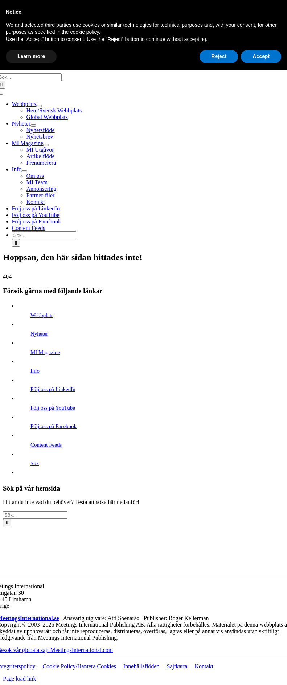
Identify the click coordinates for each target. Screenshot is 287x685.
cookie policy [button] (84, 32)
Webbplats (41, 315)
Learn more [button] (31, 56)
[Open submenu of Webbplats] (39, 106)
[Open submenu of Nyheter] (33, 125)
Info (35, 371)
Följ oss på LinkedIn (52, 389)
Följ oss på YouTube (52, 408)
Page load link (19, 679)
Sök (34, 463)
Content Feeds (46, 445)
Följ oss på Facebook (53, 426)
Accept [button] (261, 56)
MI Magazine (45, 352)
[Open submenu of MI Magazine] (46, 145)
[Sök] (16, 243)
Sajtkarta (177, 666)
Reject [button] (218, 56)
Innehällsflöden (141, 666)
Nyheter (39, 334)
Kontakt (203, 666)
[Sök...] (44, 235)
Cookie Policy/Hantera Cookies (79, 666)
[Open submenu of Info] (24, 171)
